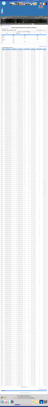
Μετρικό (43, 30)
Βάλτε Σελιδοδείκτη (26, 395)
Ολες (45, 30)
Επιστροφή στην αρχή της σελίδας (43, 46)
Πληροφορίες (32, 397)
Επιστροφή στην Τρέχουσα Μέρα (4, 28)
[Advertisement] (19, 10)
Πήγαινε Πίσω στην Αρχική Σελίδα (5, 25)
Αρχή (17, 395)
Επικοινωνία (22, 395)
